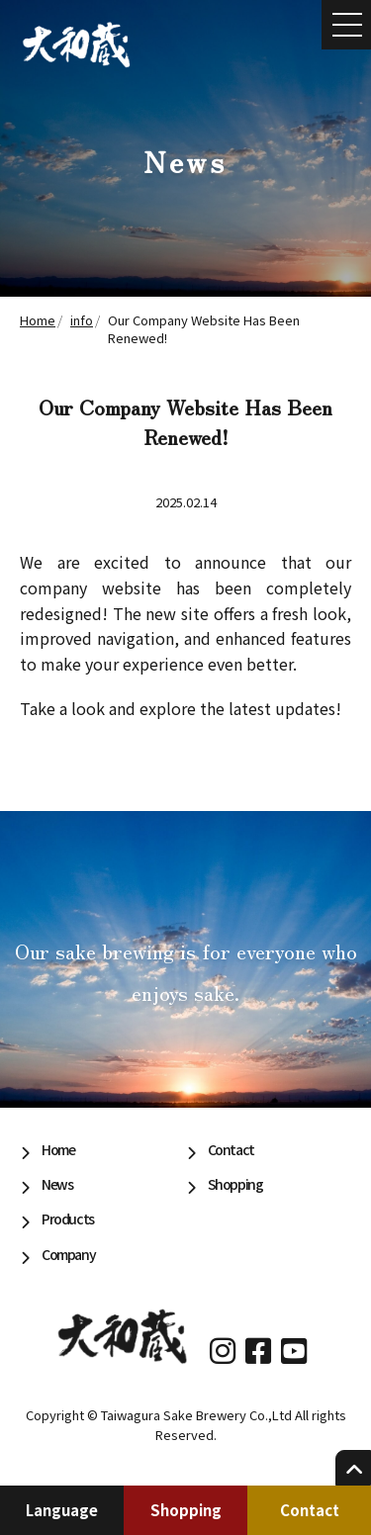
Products (68, 1218)
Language (62, 1509)
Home (58, 1149)
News (57, 1184)
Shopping (186, 1509)
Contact (309, 1509)
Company (68, 1254)
